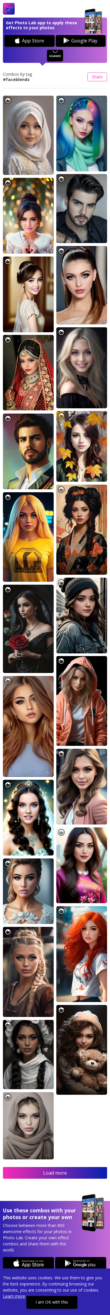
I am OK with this (51, 1302)
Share (97, 77)
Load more (55, 1173)
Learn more (14, 1296)
